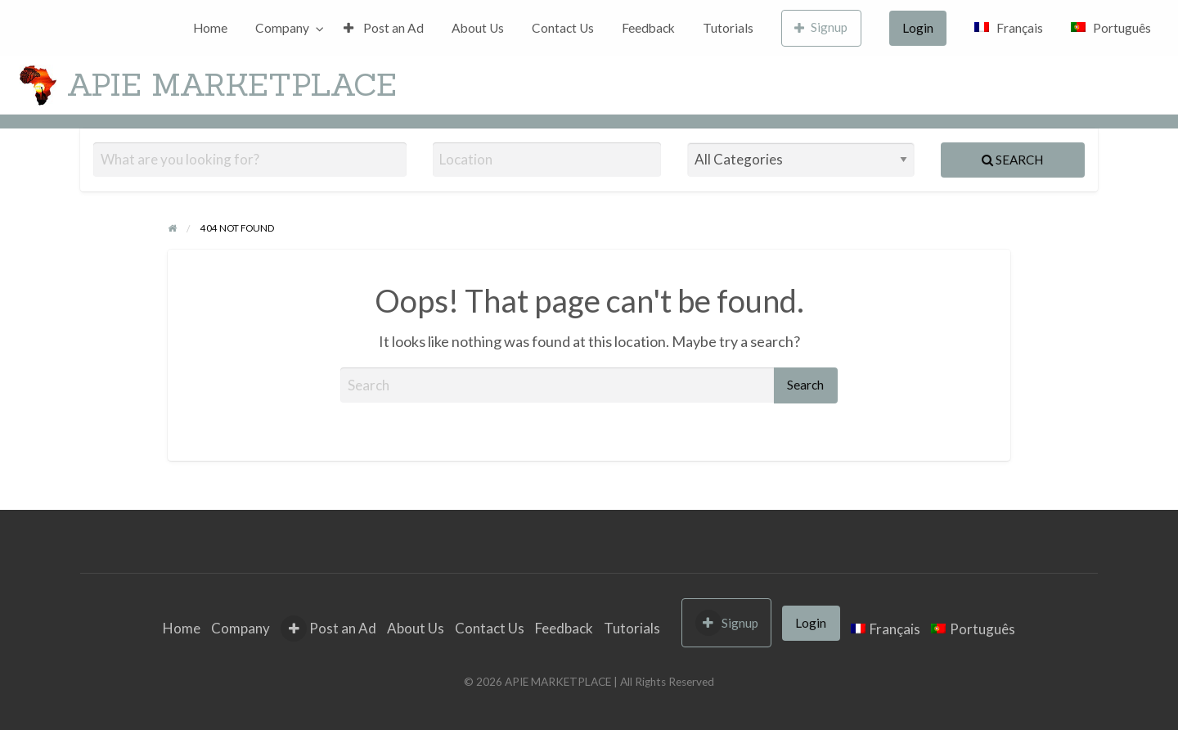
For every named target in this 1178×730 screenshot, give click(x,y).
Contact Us (563, 27)
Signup (821, 27)
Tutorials (728, 27)
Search (1012, 159)
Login (917, 27)
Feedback (648, 27)
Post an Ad (384, 27)
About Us (478, 27)
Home (210, 27)
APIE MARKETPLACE (232, 84)
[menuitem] (210, 28)
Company (282, 27)
